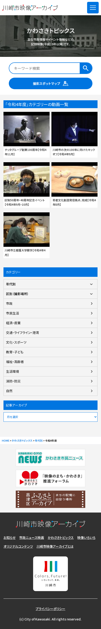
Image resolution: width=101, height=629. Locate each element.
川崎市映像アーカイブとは (55, 546)
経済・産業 (13, 323)
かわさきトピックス (61, 537)
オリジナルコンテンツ (18, 546)
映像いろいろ (86, 537)
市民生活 (12, 313)
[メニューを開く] (93, 7)
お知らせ (9, 537)
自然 (9, 390)
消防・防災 (13, 381)
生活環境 (12, 371)
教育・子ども (14, 352)
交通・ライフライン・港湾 (22, 332)
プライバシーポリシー (50, 608)
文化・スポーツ (16, 342)
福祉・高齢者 (15, 361)
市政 (9, 303)
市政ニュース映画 (31, 537)
